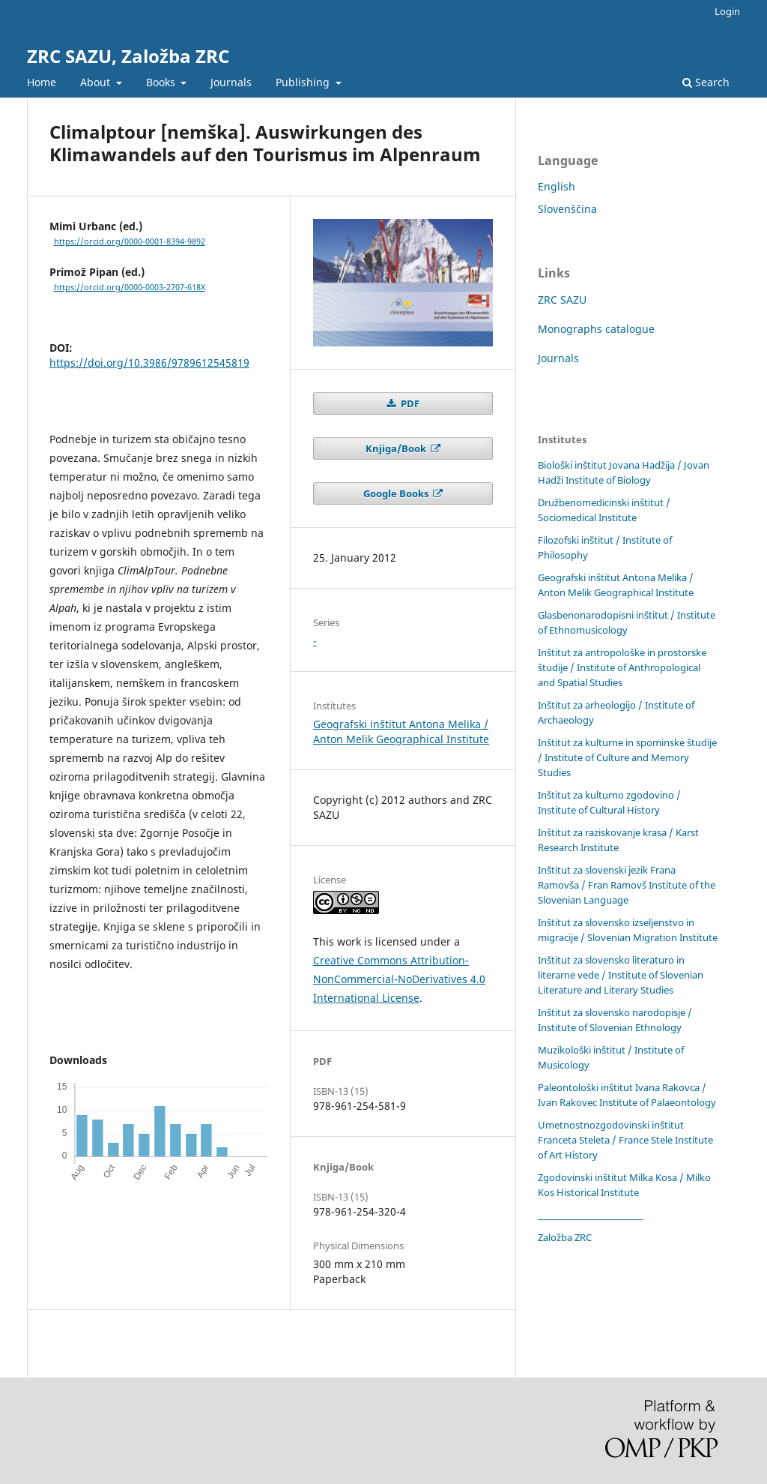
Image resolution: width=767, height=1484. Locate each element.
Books (162, 82)
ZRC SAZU (562, 299)
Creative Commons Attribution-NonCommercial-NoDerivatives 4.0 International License (399, 979)
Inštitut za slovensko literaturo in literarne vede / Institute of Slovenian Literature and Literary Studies (620, 975)
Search (706, 82)
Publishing (304, 82)
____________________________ (590, 1215)
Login (727, 11)
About (96, 82)
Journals (231, 82)
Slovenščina (567, 209)
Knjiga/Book (397, 448)
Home (41, 82)
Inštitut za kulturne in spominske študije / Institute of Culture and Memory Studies (627, 757)
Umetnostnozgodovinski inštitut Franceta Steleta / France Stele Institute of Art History (625, 1140)
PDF (408, 403)
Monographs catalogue (596, 329)
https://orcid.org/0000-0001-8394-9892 (129, 241)
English (556, 186)
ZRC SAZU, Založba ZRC (128, 55)
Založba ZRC (565, 1237)
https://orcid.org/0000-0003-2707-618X (129, 287)
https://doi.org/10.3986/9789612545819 (149, 362)
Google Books (397, 493)
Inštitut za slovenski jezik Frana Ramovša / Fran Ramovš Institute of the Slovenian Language (626, 885)
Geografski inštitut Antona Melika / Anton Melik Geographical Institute (401, 731)
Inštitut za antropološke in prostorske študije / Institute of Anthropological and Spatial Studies (622, 667)
